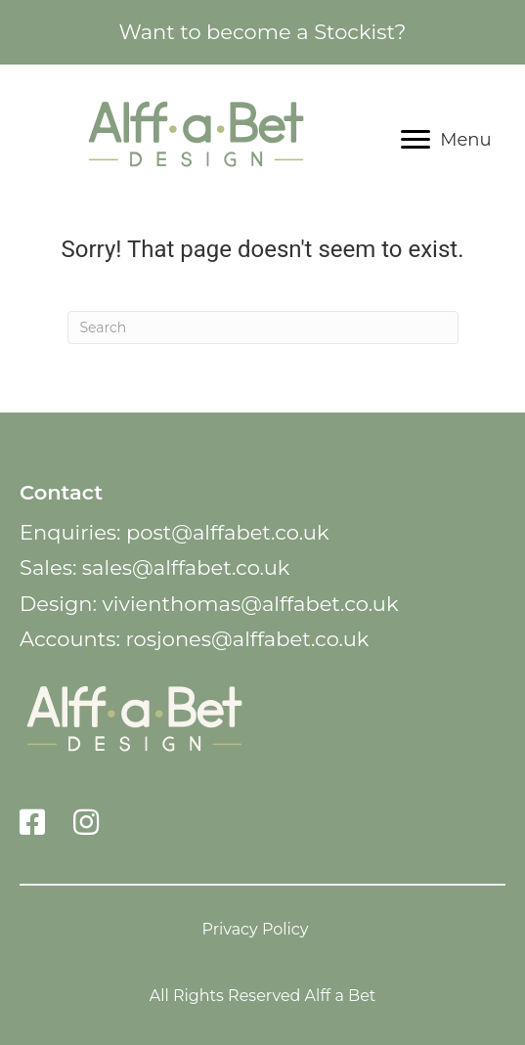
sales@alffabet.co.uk (186, 567)
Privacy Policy (255, 928)
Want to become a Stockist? (262, 32)
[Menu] (446, 139)
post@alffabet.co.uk (227, 532)
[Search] (263, 327)
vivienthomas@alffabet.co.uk (250, 603)
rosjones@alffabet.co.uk (247, 639)
